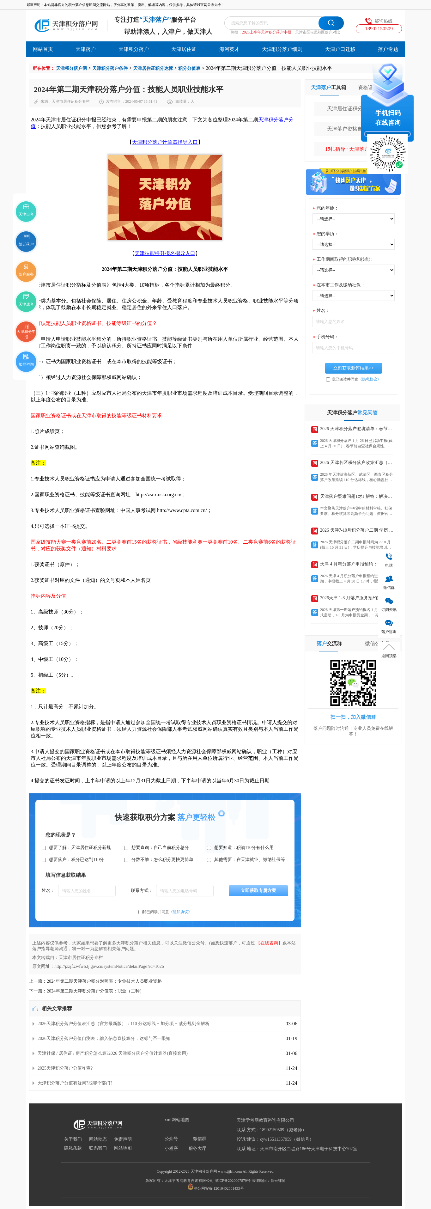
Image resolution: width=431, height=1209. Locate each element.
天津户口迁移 (340, 49)
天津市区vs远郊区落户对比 (317, 32)
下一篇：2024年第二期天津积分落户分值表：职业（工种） (86, 991)
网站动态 (98, 1139)
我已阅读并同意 (167, 912)
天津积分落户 (133, 49)
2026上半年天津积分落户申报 (266, 32)
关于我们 (73, 1139)
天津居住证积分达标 (153, 68)
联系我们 (98, 1148)
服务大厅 (197, 1148)
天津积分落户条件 (110, 68)
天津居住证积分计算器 (352, 108)
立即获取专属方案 (258, 890)
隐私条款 (73, 1148)
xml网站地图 (177, 1120)
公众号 (171, 1139)
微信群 (199, 1139)
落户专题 (388, 49)
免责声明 (123, 1139)
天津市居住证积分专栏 (71, 101)
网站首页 (43, 49)
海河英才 (229, 49)
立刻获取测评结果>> (353, 368)
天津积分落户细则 (282, 49)
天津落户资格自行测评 (352, 128)
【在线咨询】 (269, 943)
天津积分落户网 (71, 68)
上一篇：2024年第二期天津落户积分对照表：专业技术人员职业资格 (95, 981)
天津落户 (86, 49)
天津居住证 (184, 49)
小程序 (171, 1148)
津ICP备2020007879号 (233, 1180)
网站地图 (123, 1148)
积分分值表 (189, 68)
